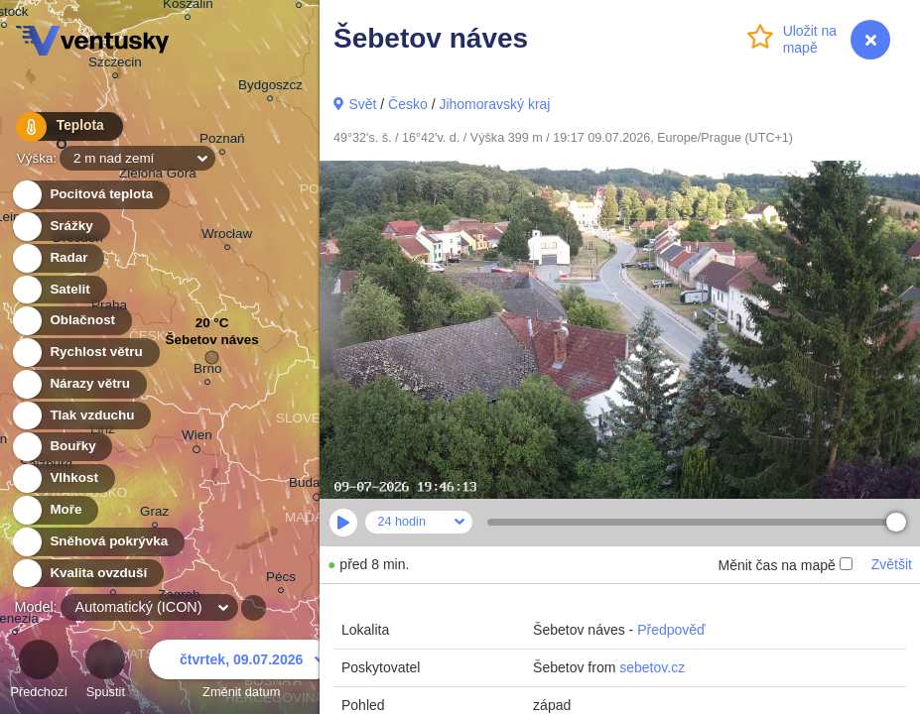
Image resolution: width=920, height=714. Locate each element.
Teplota (61, 128)
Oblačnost (71, 320)
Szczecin (115, 65)
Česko (408, 104)
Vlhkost (62, 478)
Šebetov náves (211, 344)
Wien (197, 438)
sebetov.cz (652, 667)
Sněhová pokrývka (97, 542)
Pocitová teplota (90, 194)
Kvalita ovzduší (87, 573)
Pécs (281, 579)
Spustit (105, 672)
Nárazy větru (78, 384)
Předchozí (38, 672)
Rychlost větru (85, 352)
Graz (154, 514)
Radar (57, 258)
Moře (54, 510)
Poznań (222, 141)
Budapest (317, 486)
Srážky (60, 226)
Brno (207, 371)
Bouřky (61, 446)
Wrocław (226, 236)
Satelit (58, 290)
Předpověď (671, 630)
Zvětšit (891, 564)
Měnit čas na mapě (785, 565)
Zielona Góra (158, 176)
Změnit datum (241, 672)
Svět (362, 104)
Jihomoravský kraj (494, 104)
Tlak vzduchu (81, 416)
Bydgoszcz (270, 87)
